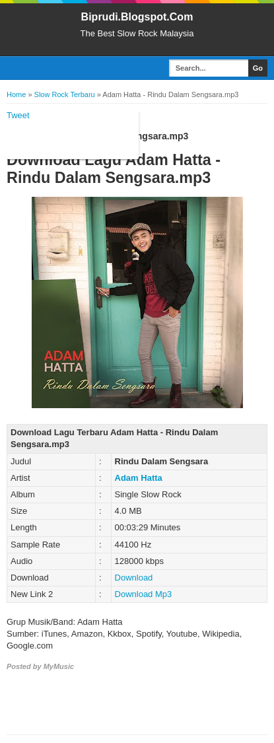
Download (134, 578)
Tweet (18, 115)
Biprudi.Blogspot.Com (137, 16)
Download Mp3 (143, 594)
